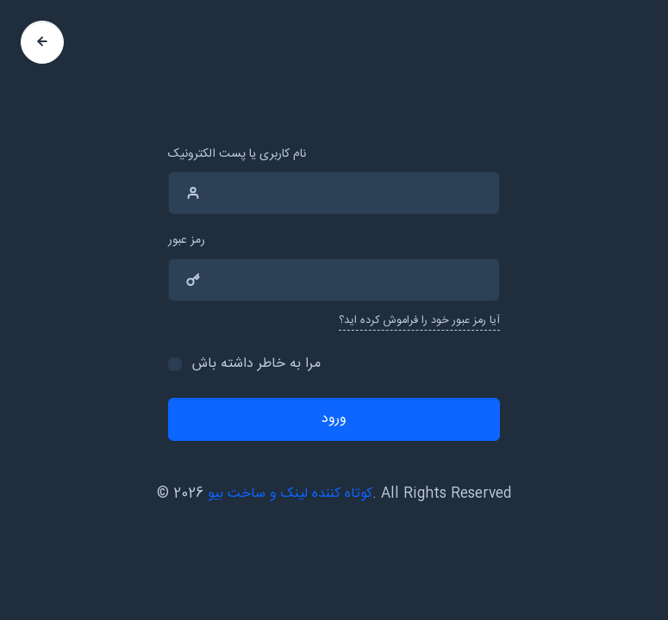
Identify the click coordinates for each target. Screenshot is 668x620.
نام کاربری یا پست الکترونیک (237, 154)
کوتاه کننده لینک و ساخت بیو (290, 493)
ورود (334, 419)
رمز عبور (186, 241)
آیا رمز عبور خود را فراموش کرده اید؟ (419, 321)
